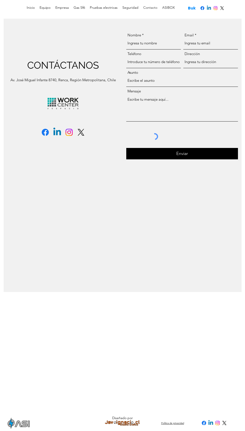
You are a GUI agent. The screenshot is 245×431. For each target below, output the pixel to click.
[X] (222, 8)
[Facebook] (202, 8)
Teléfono (134, 54)
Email (189, 35)
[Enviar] (182, 153)
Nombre (134, 35)
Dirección (192, 54)
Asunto (132, 72)
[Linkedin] (208, 8)
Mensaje (134, 91)
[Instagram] (215, 8)
